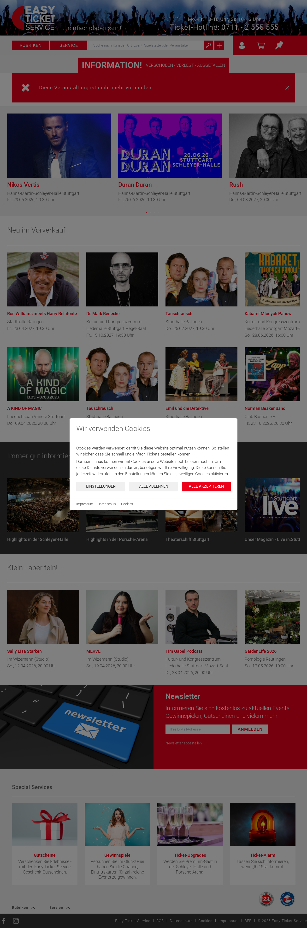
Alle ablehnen (153, 486)
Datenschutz (107, 504)
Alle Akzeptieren (206, 486)
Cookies (127, 504)
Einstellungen (101, 486)
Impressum (84, 504)
